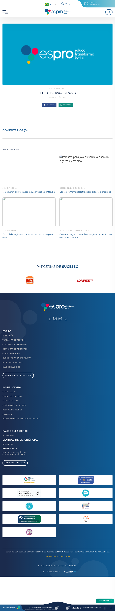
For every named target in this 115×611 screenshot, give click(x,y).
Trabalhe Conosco (12, 396)
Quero (11, 353)
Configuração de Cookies (57, 556)
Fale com (11, 367)
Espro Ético (8, 414)
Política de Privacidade (14, 405)
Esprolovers (9, 392)
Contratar (14, 344)
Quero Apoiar (16, 358)
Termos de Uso (10, 401)
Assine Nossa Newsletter (18, 375)
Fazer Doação (105, 601)
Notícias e (12, 362)
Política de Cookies (12, 410)
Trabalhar (13, 340)
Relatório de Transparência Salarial (21, 419)
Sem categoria (57, 88)
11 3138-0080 (8, 435)
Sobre (7, 335)
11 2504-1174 (7, 444)
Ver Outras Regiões (15, 463)
